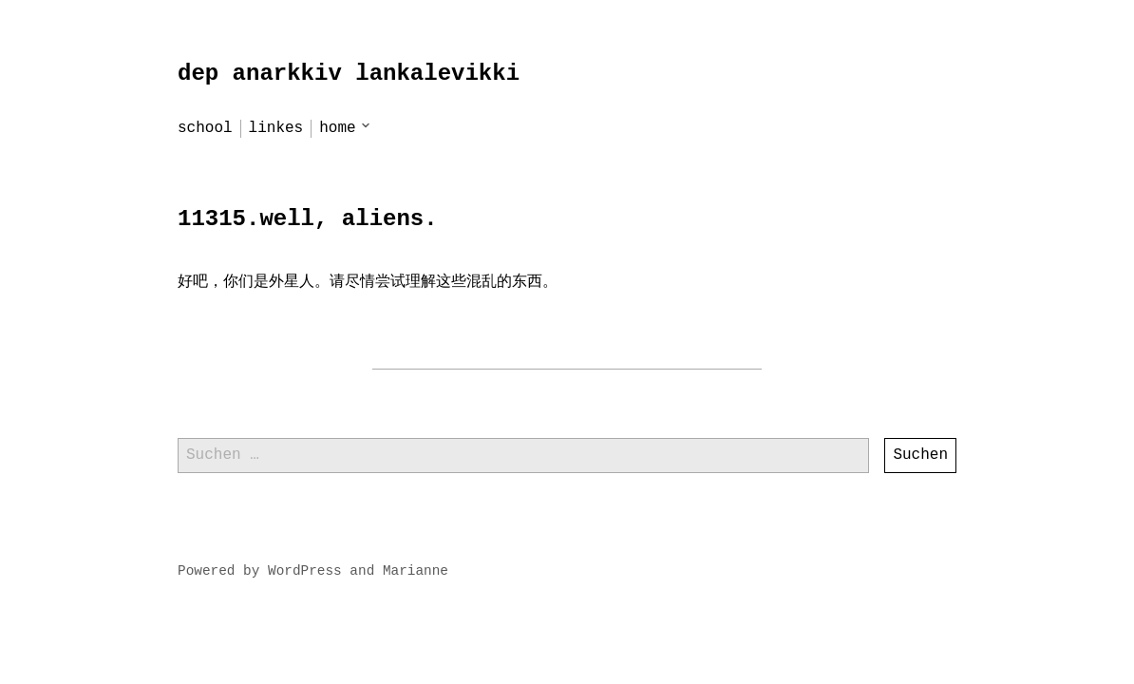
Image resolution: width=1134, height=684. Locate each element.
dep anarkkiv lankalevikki (349, 73)
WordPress (305, 571)
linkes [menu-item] (276, 128)
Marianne (415, 571)
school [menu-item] (205, 128)
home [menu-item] (337, 128)
